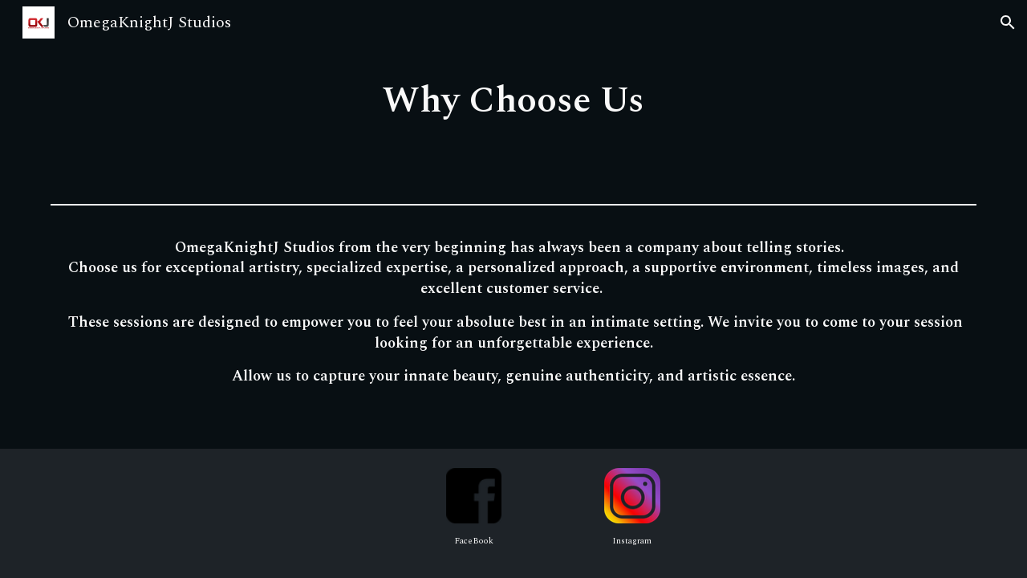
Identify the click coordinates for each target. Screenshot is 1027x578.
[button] (1007, 22)
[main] (513, 98)
